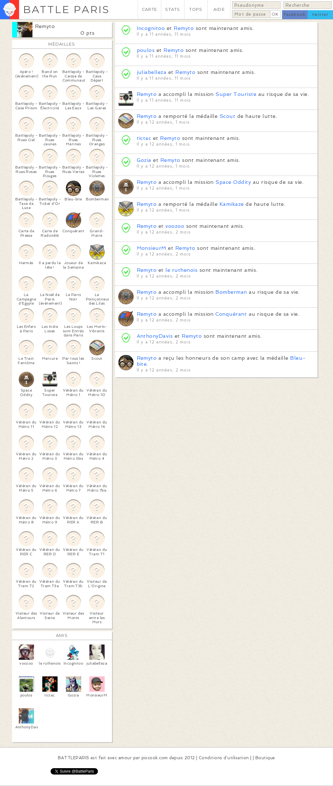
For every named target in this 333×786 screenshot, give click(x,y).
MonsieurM (151, 248)
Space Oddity (233, 182)
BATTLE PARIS (66, 9)
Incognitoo (151, 28)
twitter (320, 14)
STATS (172, 9)
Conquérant (231, 314)
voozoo (174, 226)
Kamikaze (231, 204)
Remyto (45, 26)
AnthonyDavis (155, 336)
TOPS (195, 9)
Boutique (265, 757)
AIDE (219, 9)
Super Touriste (235, 94)
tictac (144, 138)
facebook (295, 14)
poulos (146, 50)
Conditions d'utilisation (224, 757)
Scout (227, 116)
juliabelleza (152, 72)
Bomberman (231, 292)
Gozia (144, 160)
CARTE (149, 9)
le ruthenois (181, 270)
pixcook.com (155, 757)
